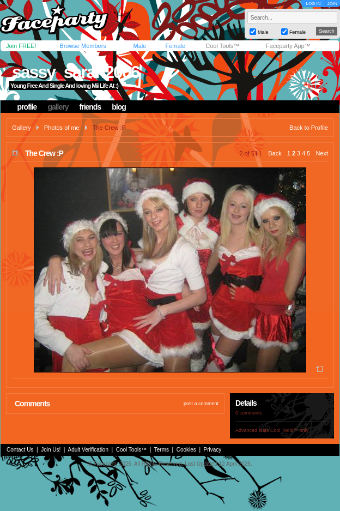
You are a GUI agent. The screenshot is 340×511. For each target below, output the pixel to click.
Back (274, 153)
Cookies (186, 450)
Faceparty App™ (288, 46)
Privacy (213, 450)
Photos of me (62, 127)
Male (139, 46)
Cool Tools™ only (289, 430)
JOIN (332, 3)
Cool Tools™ (222, 46)
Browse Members (82, 46)
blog (119, 107)
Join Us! (50, 450)
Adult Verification (88, 450)
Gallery (21, 127)
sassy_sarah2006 (75, 72)
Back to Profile (308, 127)
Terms (161, 450)
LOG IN (313, 3)
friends (90, 107)
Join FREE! (21, 46)
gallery (57, 107)
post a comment (201, 403)
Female (175, 46)
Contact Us (20, 450)
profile (27, 107)
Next (321, 153)
